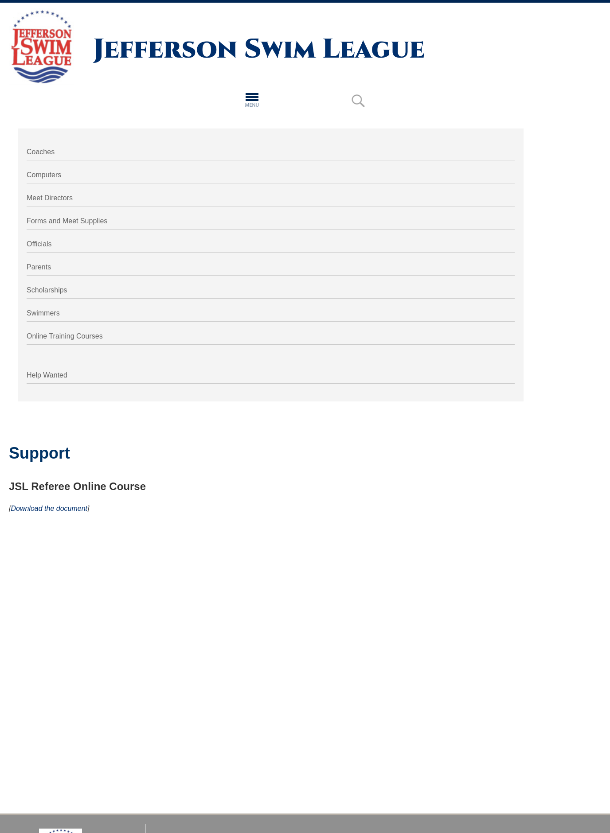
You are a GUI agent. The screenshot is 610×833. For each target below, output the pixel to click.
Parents (39, 267)
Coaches (41, 152)
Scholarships (47, 290)
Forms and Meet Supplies (67, 221)
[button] (252, 99)
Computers (44, 175)
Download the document (49, 508)
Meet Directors (50, 198)
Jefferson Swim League (259, 49)
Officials (39, 244)
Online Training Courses (65, 336)
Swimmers (43, 313)
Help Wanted (47, 375)
